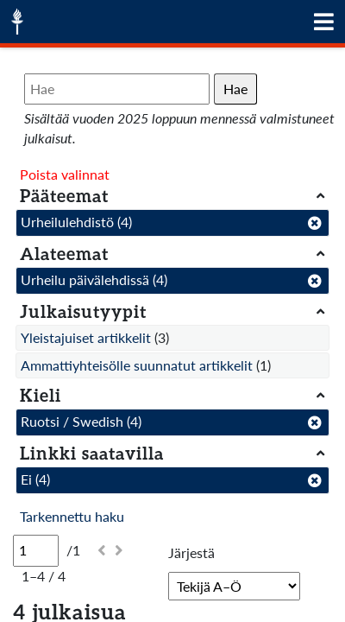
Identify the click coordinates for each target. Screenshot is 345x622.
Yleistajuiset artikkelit (86, 337)
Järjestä (191, 552)
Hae (235, 88)
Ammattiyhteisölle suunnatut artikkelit (137, 365)
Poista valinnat (65, 174)
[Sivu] (36, 550)
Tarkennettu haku (72, 516)
